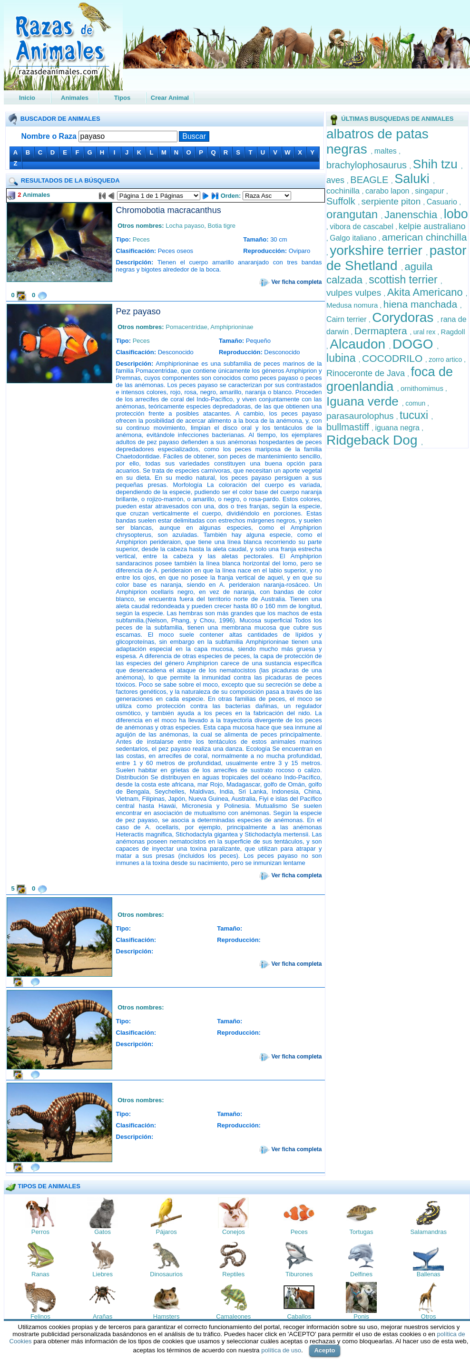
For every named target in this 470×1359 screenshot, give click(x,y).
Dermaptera (382, 330)
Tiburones (299, 1274)
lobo (456, 214)
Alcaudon (359, 344)
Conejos (233, 1231)
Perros (40, 1231)
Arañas (102, 1316)
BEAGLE (370, 180)
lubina (342, 358)
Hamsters (166, 1316)
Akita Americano (426, 292)
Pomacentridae (186, 326)
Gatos (102, 1231)
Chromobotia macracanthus (168, 210)
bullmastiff (349, 427)
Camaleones (233, 1316)
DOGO (414, 344)
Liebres (102, 1274)
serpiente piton (392, 201)
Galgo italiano (354, 238)
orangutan (353, 214)
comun (416, 403)
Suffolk (342, 201)
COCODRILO (393, 358)
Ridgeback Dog (373, 440)
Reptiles (233, 1274)
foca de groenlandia (389, 379)
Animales (74, 97)
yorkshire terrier (378, 250)
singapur (430, 191)
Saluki (413, 179)
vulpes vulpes (354, 293)
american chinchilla (424, 237)
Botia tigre (221, 225)
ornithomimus (423, 388)
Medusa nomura (353, 305)
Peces (141, 239)
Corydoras (404, 317)
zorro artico (446, 359)
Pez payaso (138, 311)
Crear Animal (170, 97)
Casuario (443, 202)
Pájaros (166, 1231)
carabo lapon (388, 191)
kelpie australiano (432, 226)
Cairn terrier (347, 319)
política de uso (281, 1350)
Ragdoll (453, 332)
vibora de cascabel (362, 227)
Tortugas (361, 1231)
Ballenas (429, 1274)
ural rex (425, 332)
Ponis (361, 1316)
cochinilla (344, 190)
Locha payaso (185, 225)
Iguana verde (364, 401)
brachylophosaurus (368, 165)
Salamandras (428, 1231)
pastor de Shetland (396, 258)
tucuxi (415, 415)
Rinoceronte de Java (366, 373)
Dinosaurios (166, 1274)
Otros (428, 1316)
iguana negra (398, 428)
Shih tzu (437, 164)
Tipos (122, 97)
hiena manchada (421, 304)
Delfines (361, 1274)
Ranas (40, 1274)
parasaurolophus (361, 416)
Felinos (40, 1316)
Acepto (324, 1350)
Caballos (299, 1316)
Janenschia (412, 215)
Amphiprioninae (231, 326)
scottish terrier (405, 279)
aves (336, 180)
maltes (386, 151)
